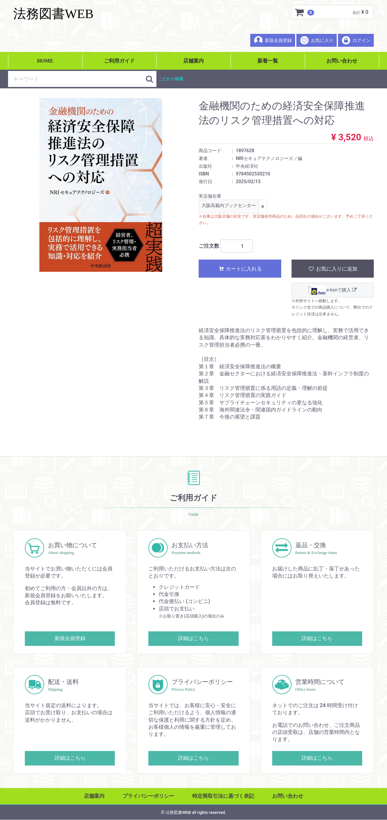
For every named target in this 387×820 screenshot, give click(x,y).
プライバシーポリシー (148, 796)
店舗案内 (193, 61)
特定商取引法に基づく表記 (223, 796)
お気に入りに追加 (332, 269)
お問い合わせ (341, 61)
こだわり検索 (171, 78)
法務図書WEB (53, 13)
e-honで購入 (333, 290)
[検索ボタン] (149, 79)
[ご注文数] (237, 246)
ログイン (356, 40)
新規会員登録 (272, 40)
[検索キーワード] (76, 79)
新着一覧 (267, 61)
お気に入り (316, 40)
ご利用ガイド (119, 61)
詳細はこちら (193, 638)
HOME (45, 61)
